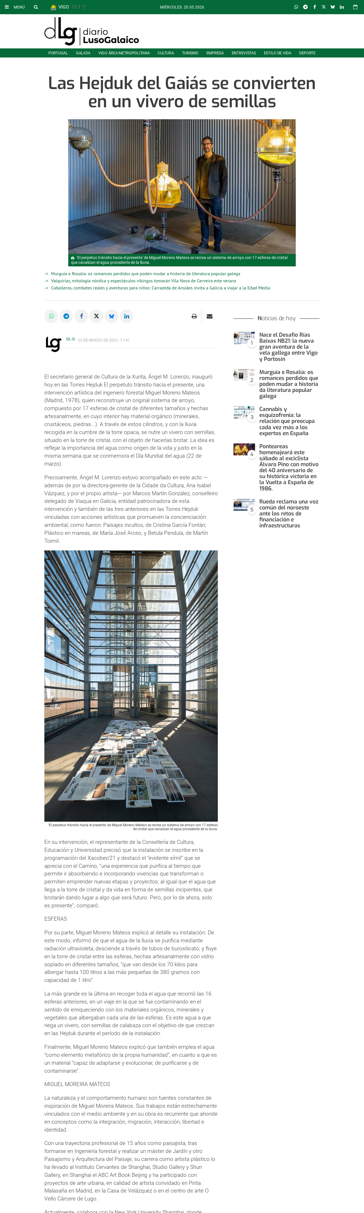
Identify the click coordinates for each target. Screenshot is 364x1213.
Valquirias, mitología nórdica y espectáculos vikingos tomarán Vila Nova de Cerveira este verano (143, 280)
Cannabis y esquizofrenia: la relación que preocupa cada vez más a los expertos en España (287, 421)
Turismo (190, 53)
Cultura (166, 53)
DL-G (70, 339)
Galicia (83, 53)
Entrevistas (244, 53)
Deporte (307, 53)
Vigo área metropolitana (124, 53)
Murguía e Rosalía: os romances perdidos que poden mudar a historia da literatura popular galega (145, 273)
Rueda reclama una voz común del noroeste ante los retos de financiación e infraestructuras (288, 513)
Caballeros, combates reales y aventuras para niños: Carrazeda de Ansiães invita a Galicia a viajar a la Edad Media (160, 288)
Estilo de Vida (277, 53)
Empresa (215, 53)
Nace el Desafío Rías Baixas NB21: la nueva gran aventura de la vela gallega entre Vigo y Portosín (288, 346)
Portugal (58, 53)
